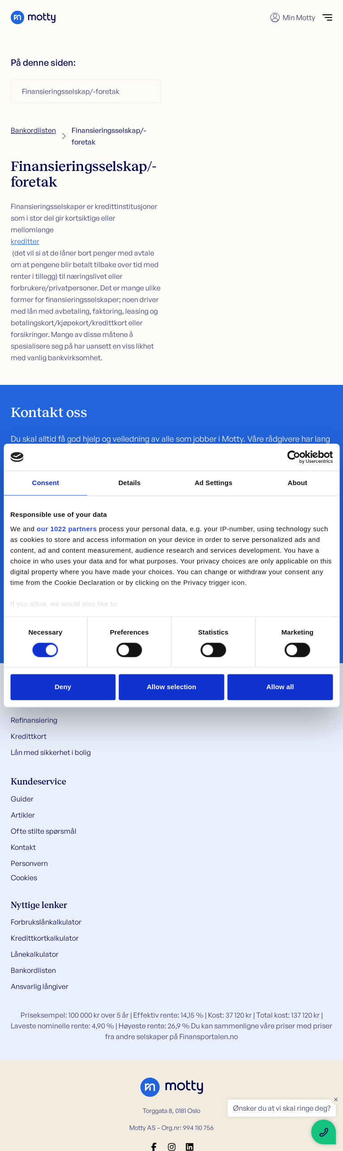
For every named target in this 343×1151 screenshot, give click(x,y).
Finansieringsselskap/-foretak (70, 91)
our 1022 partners (67, 529)
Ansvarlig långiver (39, 986)
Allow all (280, 687)
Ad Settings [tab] (213, 482)
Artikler (23, 814)
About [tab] (297, 482)
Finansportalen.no (208, 1036)
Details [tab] (130, 482)
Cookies (24, 877)
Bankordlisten (33, 130)
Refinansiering (34, 720)
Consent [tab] (45, 482)
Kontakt (23, 847)
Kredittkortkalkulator (45, 938)
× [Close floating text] (336, 1099)
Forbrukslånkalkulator (46, 921)
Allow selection (171, 687)
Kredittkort (29, 736)
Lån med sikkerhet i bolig (51, 752)
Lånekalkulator (35, 954)
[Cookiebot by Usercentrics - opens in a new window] (293, 457)
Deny (63, 687)
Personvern (29, 863)
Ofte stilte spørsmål (43, 831)
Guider (22, 798)
